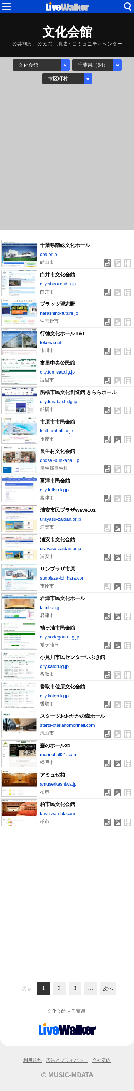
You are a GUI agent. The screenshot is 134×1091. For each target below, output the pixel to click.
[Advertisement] (67, 157)
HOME (67, 6)
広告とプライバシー (67, 1060)
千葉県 (78, 1011)
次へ (108, 988)
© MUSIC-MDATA (67, 1074)
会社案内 (101, 1060)
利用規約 (32, 1060)
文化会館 (56, 1011)
